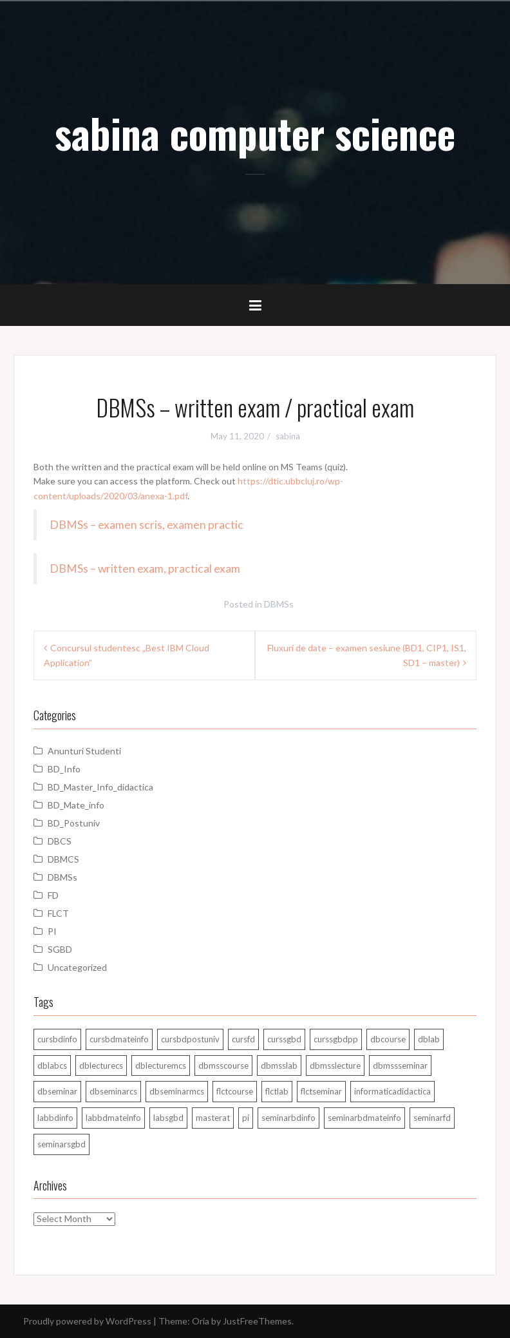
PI (52, 931)
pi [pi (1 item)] (245, 1118)
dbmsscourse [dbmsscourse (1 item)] (223, 1065)
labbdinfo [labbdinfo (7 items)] (55, 1118)
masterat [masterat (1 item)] (213, 1118)
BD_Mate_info (76, 804)
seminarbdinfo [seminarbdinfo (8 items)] (288, 1118)
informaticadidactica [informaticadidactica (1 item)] (392, 1091)
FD (53, 895)
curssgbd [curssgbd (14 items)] (284, 1039)
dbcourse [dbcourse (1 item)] (388, 1039)
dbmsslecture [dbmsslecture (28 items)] (335, 1065)
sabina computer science (255, 132)
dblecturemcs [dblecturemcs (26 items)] (160, 1065)
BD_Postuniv (74, 822)
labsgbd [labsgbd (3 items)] (168, 1118)
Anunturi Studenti (84, 750)
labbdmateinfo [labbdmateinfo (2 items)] (113, 1118)
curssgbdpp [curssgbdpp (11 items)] (336, 1039)
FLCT (58, 913)
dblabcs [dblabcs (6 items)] (52, 1065)
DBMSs (279, 603)
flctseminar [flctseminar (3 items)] (321, 1091)
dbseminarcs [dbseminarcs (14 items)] (113, 1091)
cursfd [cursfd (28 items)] (243, 1039)
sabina (288, 436)
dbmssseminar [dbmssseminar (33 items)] (400, 1065)
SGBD (60, 949)
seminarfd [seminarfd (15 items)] (432, 1118)
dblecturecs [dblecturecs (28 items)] (101, 1065)
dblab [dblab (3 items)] (429, 1039)
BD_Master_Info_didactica (100, 786)
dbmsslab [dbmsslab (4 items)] (279, 1065)
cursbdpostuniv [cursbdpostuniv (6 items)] (190, 1039)
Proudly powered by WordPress (87, 1320)
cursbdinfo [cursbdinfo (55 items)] (57, 1039)
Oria (200, 1320)
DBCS (59, 841)
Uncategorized (77, 967)
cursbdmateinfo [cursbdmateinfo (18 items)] (119, 1039)
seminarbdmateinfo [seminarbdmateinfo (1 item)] (364, 1118)
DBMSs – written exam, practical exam (145, 568)
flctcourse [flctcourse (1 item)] (234, 1091)
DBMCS (63, 859)
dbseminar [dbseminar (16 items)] (57, 1091)
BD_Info (64, 768)
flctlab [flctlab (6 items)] (276, 1091)
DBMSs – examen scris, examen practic (146, 524)
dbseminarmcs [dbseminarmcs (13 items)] (176, 1091)
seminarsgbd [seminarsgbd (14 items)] (61, 1144)
